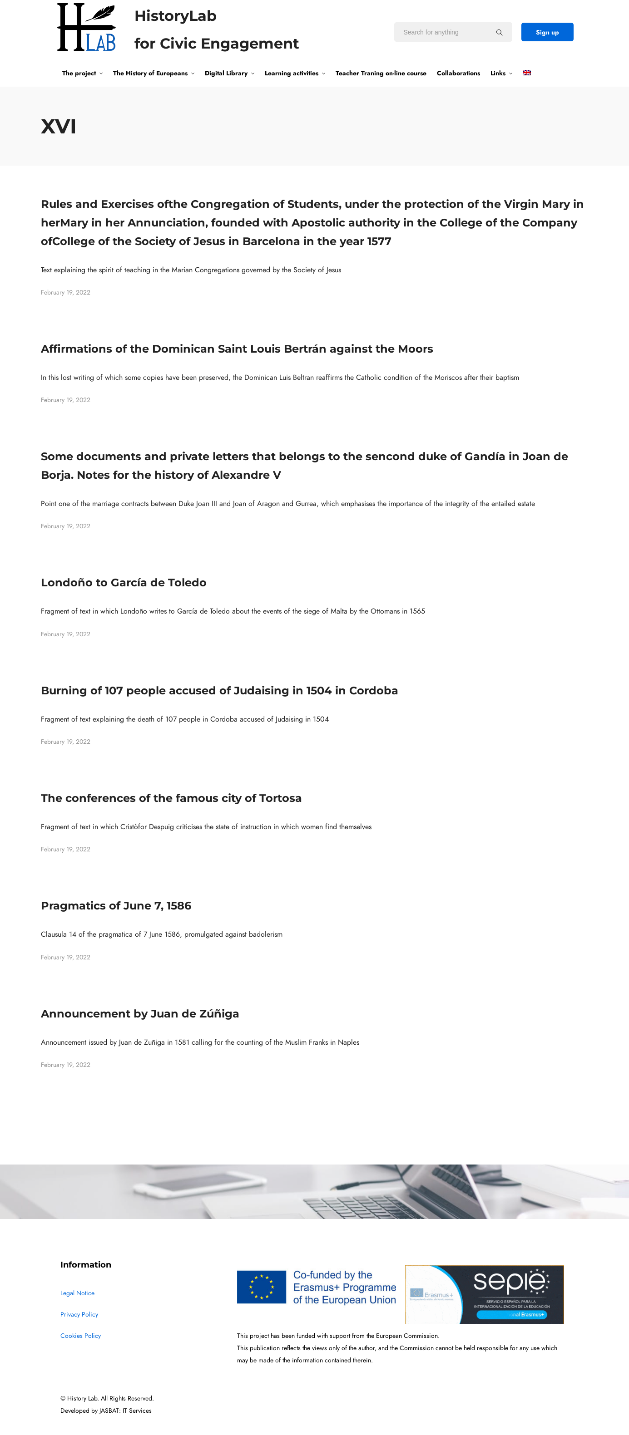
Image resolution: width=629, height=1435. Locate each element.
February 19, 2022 (65, 292)
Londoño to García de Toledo (124, 582)
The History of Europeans (150, 73)
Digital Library (226, 73)
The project (79, 73)
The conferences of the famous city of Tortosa (171, 798)
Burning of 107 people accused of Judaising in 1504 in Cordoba (219, 690)
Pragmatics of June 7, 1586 (116, 905)
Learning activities (291, 73)
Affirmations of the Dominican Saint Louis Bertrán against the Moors (237, 348)
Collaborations (458, 73)
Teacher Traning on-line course (381, 73)
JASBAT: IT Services (125, 1410)
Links (497, 73)
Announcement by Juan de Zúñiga (140, 1013)
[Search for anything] (499, 32)
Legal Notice (77, 1293)
